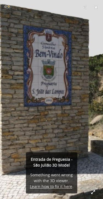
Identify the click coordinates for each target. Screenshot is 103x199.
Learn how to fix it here (51, 186)
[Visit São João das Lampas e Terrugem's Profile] (7, 7)
